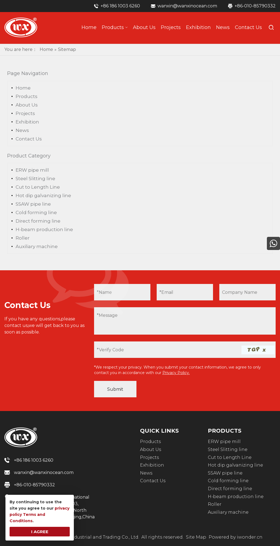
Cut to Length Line (38, 187)
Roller (23, 238)
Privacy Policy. (176, 372)
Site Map (196, 537)
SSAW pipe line (33, 204)
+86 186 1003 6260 (120, 5)
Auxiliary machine (37, 246)
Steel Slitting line (35, 178)
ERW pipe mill (32, 170)
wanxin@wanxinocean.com (187, 5)
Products (26, 96)
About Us (27, 105)
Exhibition (27, 122)
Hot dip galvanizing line (43, 195)
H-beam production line (44, 229)
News (22, 130)
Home (23, 88)
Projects (25, 113)
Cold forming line (36, 212)
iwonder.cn (249, 537)
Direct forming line (38, 221)
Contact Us (29, 139)
